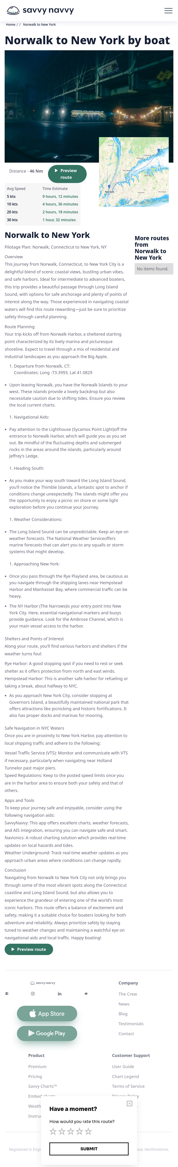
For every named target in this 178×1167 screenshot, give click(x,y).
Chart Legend (125, 1076)
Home (10, 24)
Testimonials (131, 1023)
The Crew (128, 994)
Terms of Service (128, 1086)
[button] (168, 10)
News (124, 1004)
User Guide (123, 1066)
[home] (40, 10)
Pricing (35, 1076)
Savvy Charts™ (42, 1086)
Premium (37, 1066)
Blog (123, 1013)
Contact (126, 1033)
